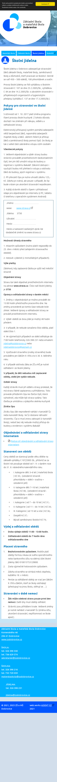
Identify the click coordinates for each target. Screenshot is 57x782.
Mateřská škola (8, 53)
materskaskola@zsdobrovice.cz (17, 676)
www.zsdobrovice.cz (11, 639)
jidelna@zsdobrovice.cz (15, 343)
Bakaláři (50, 53)
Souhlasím (44, 4)
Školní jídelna (38, 53)
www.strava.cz (23, 208)
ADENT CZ (46, 705)
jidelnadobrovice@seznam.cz (18, 347)
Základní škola (24, 53)
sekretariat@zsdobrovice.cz (15, 658)
